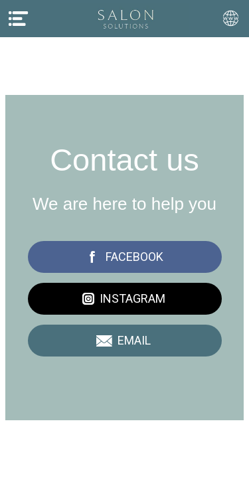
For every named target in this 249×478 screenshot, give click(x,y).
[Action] (230, 19)
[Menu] (19, 19)
